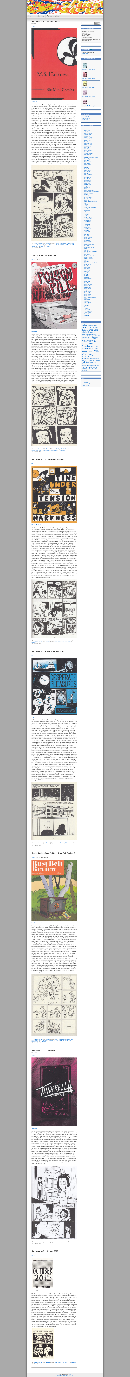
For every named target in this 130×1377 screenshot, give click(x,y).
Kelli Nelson (87, 234)
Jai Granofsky (87, 206)
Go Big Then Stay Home (42, 244)
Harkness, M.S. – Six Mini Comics (46, 22)
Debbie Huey (87, 168)
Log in (83, 381)
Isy (85, 203)
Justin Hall (86, 230)
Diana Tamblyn (87, 170)
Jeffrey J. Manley (88, 217)
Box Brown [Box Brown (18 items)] (94, 325)
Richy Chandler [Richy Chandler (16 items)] (96, 360)
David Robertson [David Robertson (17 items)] (95, 338)
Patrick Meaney (87, 278)
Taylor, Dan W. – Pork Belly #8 (88, 78)
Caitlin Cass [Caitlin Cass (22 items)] (92, 332)
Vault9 (69, 1374)
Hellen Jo (86, 200)
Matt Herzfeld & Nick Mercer (90, 251)
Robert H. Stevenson (89, 292)
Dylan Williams (87, 181)
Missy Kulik (86, 261)
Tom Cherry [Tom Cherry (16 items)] (89, 368)
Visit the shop (85, 53)
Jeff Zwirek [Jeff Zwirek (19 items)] (91, 342)
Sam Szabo (46, 450)
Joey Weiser (87, 224)
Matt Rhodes (87, 254)
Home (30, 16)
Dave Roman (87, 166)
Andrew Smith (87, 134)
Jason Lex (86, 208)
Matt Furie (86, 250)
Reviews (48, 243)
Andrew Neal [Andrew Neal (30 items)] (86, 325)
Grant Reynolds (87, 197)
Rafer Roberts (87, 282)
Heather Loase (71, 448)
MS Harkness (57, 1040)
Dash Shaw (87, 163)
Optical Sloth (65, 6)
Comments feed (86, 383)
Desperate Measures (36, 717)
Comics (85, 129)
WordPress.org (85, 385)
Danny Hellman (87, 161)
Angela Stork (87, 136)
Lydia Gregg (87, 240)
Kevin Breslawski (88, 237)
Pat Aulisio (86, 275)
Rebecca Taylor (87, 287)
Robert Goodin (87, 291)
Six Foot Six (68, 244)
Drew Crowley (87, 178)
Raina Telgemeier (88, 284)
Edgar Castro (87, 183)
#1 (36, 923)
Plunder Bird (59, 244)
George (86, 194)
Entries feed (85, 382)
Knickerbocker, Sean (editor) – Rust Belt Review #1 (53, 853)
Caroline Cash (64, 448)
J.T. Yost (86, 204)
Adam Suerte (87, 130)
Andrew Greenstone (59, 1039)
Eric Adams (87, 187)
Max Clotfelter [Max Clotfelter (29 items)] (93, 348)
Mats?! (85, 248)
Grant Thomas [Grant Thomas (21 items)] (86, 340)
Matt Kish (86, 253)
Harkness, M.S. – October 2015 (44, 1251)
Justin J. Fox (87, 231)
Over (85, 119)
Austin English (87, 140)
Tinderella (34, 1128)
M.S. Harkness (52, 244)
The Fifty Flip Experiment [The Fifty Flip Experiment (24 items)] (90, 366)
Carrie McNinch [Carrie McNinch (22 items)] (86, 334)
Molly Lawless (87, 264)
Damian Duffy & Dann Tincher (91, 157)
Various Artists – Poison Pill (43, 255)
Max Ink (86, 260)
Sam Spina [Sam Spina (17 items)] (91, 364)
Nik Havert (86, 271)
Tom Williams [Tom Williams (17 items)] (85, 370)
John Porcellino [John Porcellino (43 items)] (87, 345)
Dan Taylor (86, 160)
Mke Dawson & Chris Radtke (90, 263)
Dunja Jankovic (87, 180)
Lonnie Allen (87, 238)
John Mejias (87, 227)
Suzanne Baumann (88, 306)
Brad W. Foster (87, 146)
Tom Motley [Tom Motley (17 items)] (95, 368)
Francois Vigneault (88, 193)
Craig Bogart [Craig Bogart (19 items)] (90, 336)
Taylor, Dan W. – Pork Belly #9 (88, 69)
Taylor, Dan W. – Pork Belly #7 (88, 87)
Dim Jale (86, 173)
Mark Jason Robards (89, 244)
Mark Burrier (87, 243)
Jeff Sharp (86, 214)
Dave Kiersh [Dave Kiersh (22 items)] (91, 337)
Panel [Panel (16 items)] (98, 357)
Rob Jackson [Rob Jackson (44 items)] (87, 362)
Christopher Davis (88, 153)
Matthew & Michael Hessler (90, 255)
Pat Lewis (86, 277)
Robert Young (87, 294)
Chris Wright (87, 151)
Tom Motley (87, 309)
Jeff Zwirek (86, 216)
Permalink (48, 246)
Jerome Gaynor (87, 220)
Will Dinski (86, 315)
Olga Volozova (87, 273)
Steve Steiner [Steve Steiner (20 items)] (92, 365)
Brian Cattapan (87, 149)
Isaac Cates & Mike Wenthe (90, 201)
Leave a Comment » (38, 243)
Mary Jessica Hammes (89, 247)
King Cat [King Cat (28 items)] (85, 348)
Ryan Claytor (87, 295)
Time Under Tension (36, 525)
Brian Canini (87, 147)
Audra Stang (57, 448)
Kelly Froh (86, 235)
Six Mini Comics (35, 102)
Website (33, 26)
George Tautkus (88, 196)
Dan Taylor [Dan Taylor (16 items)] (84, 337)
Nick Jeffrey (87, 270)
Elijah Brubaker (87, 184)
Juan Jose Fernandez (41, 1040)
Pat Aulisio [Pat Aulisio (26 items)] (85, 358)
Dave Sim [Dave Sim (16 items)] (88, 338)
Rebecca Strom (87, 285)
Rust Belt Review (64, 1040)
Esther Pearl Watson (89, 190)
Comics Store (39, 16)
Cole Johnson (87, 154)
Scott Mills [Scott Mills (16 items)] (96, 364)
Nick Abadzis (87, 268)
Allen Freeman (87, 131)
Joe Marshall (87, 223)
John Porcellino (87, 228)
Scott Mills (86, 301)
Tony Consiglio (87, 312)
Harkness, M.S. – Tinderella (43, 1051)
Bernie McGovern (88, 144)
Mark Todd (86, 245)
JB (85, 211)
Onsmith (86, 274)
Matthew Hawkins (88, 257)
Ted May (86, 308)
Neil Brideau (87, 267)
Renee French (87, 288)
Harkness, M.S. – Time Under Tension (47, 459)
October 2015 (65, 1362)
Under (85, 116)
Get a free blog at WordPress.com (65, 1375)
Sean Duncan (87, 302)
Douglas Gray (87, 177)
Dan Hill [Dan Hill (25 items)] (97, 336)
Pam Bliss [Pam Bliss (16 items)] (94, 357)
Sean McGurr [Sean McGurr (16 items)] (85, 365)
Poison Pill (34, 331)
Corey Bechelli (87, 156)
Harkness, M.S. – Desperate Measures (47, 651)
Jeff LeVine (86, 213)
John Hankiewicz (88, 225)
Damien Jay (87, 159)
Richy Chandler (87, 290)
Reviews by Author (53, 16)
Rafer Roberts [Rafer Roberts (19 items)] (88, 360)
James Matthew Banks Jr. (90, 207)
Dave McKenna (87, 164)
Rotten (63, 244)
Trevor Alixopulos (88, 314)
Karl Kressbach (87, 233)
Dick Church (87, 171)
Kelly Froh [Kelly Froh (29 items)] (94, 346)
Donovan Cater (87, 176)
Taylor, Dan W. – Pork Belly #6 (88, 96)
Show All (84, 121)
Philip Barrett (87, 281)
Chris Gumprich (87, 150)
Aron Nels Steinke (88, 139)
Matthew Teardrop (88, 258)
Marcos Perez (87, 241)
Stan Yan (86, 305)
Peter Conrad (87, 280)
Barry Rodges (87, 141)
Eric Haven (86, 188)
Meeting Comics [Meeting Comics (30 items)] (88, 351)
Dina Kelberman (88, 174)
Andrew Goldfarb (88, 133)
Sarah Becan (87, 299)
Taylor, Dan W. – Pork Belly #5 (88, 105)
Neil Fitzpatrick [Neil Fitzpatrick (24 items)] (92, 355)
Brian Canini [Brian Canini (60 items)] (88, 327)
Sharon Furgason (88, 304)
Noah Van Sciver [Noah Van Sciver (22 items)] (87, 357)
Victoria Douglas (53, 450)
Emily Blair (86, 186)
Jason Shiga (87, 210)
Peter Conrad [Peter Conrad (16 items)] (92, 358)
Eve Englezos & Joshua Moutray (91, 191)
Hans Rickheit (87, 198)
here (45, 717)
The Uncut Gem (39, 246)
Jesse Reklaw (87, 221)
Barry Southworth (88, 143)
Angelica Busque (88, 137)
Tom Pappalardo (88, 311)
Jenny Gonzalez (88, 218)
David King (86, 167)
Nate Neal (86, 265)
